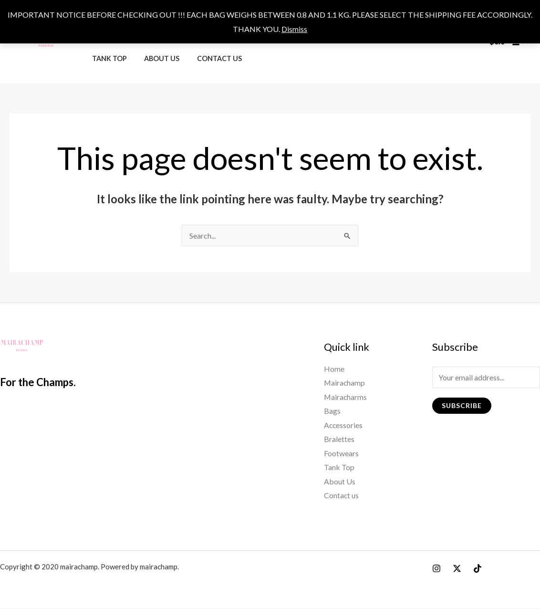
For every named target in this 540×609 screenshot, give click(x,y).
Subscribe (462, 405)
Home (334, 368)
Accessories (343, 425)
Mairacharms (346, 396)
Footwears (341, 453)
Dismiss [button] (294, 28)
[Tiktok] (477, 569)
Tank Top (107, 58)
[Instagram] (436, 569)
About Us (156, 58)
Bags (332, 411)
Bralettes (339, 439)
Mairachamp (345, 383)
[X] (457, 569)
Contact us (210, 58)
